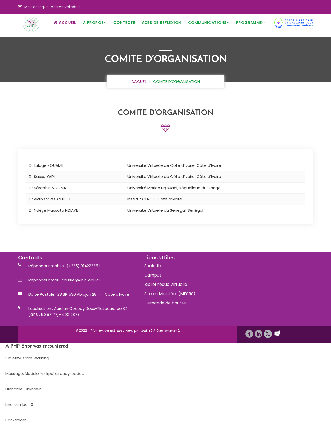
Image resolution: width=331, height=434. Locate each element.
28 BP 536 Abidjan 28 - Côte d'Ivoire (93, 294)
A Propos (95, 22)
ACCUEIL (139, 81)
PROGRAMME (250, 22)
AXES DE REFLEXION (161, 22)
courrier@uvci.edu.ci (81, 280)
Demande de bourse (165, 303)
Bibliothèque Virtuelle (165, 284)
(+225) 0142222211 (83, 266)
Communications (209, 22)
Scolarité (153, 266)
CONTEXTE (124, 22)
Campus (152, 275)
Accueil (65, 22)
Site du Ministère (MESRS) (169, 294)
